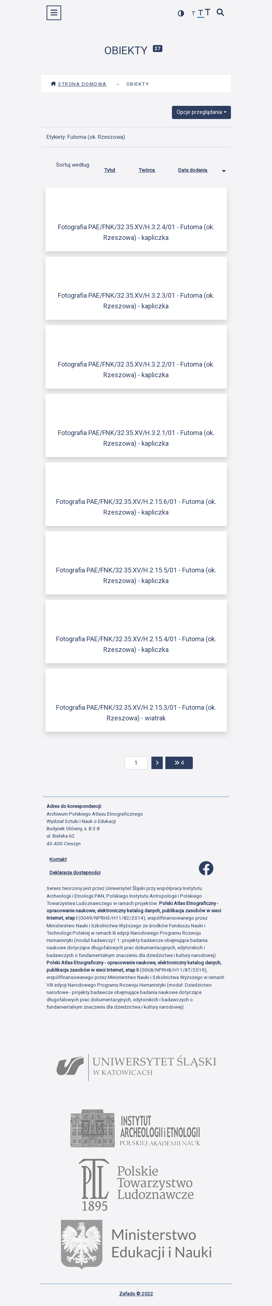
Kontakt (58, 859)
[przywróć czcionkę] (201, 14)
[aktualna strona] (136, 762)
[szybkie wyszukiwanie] (220, 13)
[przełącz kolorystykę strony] (181, 13)
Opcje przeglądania (199, 112)
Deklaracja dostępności (74, 872)
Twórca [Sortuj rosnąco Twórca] (153, 168)
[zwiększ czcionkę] (208, 13)
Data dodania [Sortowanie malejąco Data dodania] (198, 168)
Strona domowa (78, 84)
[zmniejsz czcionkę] (193, 14)
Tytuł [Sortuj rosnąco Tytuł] (115, 168)
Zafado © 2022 (136, 1293)
